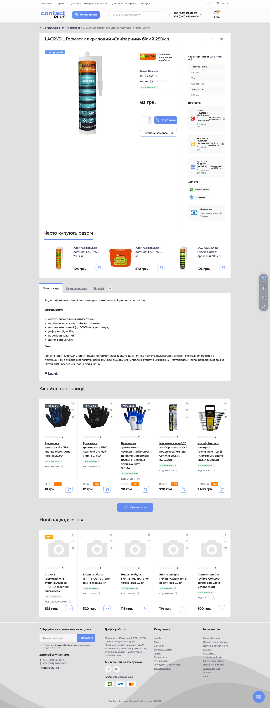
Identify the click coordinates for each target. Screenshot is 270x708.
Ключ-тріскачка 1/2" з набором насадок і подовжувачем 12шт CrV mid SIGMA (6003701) (173, 451)
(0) (151, 81)
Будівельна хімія (54, 27)
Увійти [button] (222, 3)
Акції (205, 676)
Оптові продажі (211, 668)
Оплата (207, 672)
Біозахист (159, 645)
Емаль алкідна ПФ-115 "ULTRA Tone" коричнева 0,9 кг (173, 578)
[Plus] (150, 118)
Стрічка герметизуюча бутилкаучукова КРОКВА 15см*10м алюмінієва (57, 583)
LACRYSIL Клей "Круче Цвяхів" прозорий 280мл (208, 252)
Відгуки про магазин (214, 661)
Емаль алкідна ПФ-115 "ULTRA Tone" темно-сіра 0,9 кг (135, 578)
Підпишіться (86, 638)
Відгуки (145, 3)
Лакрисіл (153, 71)
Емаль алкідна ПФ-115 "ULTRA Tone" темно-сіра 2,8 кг (97, 578)
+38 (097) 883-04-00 (186, 16)
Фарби (157, 638)
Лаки (156, 642)
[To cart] (99, 267)
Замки (157, 653)
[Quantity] (144, 120)
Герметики (73, 27)
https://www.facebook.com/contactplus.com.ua (108, 669)
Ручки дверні (161, 661)
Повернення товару (213, 664)
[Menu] (86, 15)
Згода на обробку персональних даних (72, 645)
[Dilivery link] (224, 118)
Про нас (46, 3)
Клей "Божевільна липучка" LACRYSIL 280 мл (86, 252)
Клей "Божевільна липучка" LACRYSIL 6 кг (149, 252)
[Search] (108, 14)
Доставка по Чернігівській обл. (89, 3)
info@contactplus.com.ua (119, 677)
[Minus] (150, 122)
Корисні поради (211, 638)
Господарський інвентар (167, 664)
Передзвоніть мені (49, 668)
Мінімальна (206, 209)
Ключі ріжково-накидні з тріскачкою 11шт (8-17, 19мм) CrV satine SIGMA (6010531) (211, 451)
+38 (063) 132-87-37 (185, 13)
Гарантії (61, 3)
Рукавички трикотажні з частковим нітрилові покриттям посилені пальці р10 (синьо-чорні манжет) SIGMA (135, 456)
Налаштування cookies (215, 642)
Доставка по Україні (124, 3)
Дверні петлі (160, 657)
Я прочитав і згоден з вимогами (67, 646)
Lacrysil (53, 373)
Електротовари (162, 668)
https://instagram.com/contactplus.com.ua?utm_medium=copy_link (116, 669)
